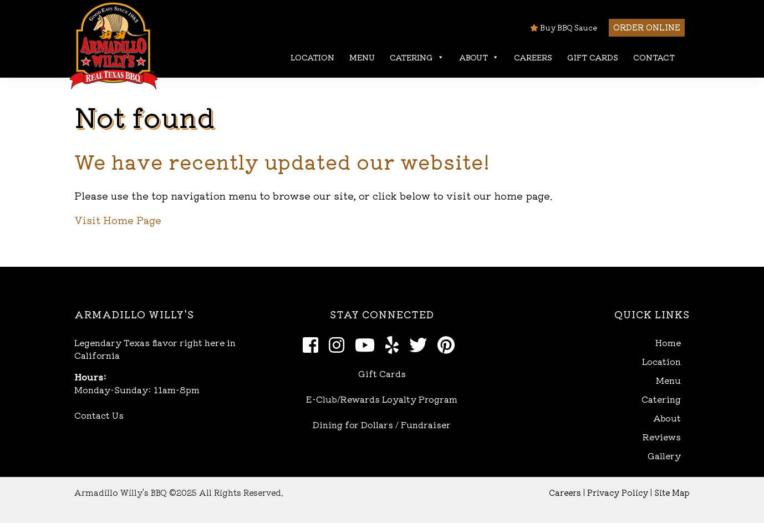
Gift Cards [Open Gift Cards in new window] (382, 373)
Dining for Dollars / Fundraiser (382, 424)
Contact (654, 57)
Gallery (664, 455)
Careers (533, 57)
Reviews (662, 436)
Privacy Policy (617, 492)
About (479, 57)
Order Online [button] (646, 27)
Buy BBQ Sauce (563, 27)
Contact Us (99, 415)
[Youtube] (368, 344)
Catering (417, 57)
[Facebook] (313, 344)
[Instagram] (339, 344)
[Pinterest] (449, 344)
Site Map (672, 492)
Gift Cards (592, 57)
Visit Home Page (117, 219)
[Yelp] (395, 344)
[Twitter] (421, 344)
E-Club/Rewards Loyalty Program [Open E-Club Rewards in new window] (381, 398)
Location (312, 57)
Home (668, 342)
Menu (362, 57)
